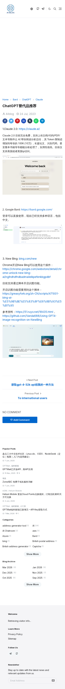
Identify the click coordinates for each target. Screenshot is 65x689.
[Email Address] (29, 680)
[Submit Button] (53, 680)
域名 (4, 478)
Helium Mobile (15, 491)
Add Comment (20, 420)
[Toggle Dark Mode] (49, 8)
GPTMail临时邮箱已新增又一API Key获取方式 (24, 509)
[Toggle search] (55, 9)
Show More (32, 554)
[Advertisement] (32, 60)
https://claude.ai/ (29, 129)
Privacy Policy (15, 634)
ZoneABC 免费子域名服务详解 (17, 481)
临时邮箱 (15, 466)
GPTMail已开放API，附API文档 (17, 469)
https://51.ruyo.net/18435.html (34, 311)
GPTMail (6, 466)
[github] (37, 9)
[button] (32, 9)
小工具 (23, 506)
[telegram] (43, 9)
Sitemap (12, 638)
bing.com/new (28, 258)
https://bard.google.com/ (36, 209)
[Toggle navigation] (60, 8)
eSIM (5, 491)
